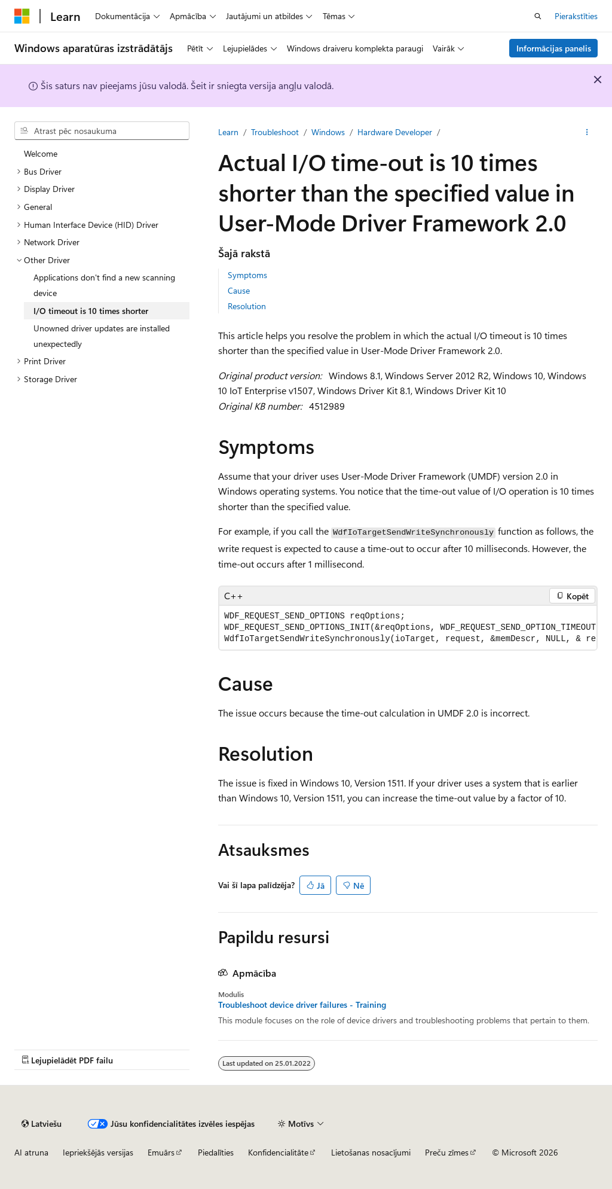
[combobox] (101, 131)
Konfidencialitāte (278, 1152)
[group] (408, 628)
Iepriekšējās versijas (98, 1152)
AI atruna (31, 1152)
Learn (228, 132)
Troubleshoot (275, 132)
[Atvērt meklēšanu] (538, 16)
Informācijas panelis (553, 48)
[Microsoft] (22, 16)
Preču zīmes (447, 1152)
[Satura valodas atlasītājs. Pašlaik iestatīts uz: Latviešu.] (41, 1123)
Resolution (247, 306)
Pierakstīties (576, 16)
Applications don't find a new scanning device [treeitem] (104, 285)
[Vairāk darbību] (587, 132)
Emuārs (161, 1152)
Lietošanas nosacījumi (371, 1152)
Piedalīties (216, 1152)
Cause (239, 290)
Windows (328, 132)
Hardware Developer (394, 132)
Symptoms (247, 275)
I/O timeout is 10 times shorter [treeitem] (90, 310)
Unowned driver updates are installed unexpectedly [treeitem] (101, 335)
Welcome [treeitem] (40, 153)
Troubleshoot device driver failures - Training (302, 1004)
